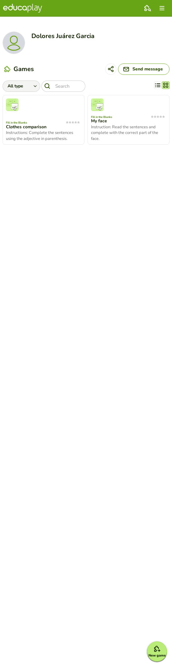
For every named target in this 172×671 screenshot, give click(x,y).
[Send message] (143, 69)
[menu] (162, 8)
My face (99, 121)
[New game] (157, 651)
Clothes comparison (26, 127)
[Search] (63, 86)
